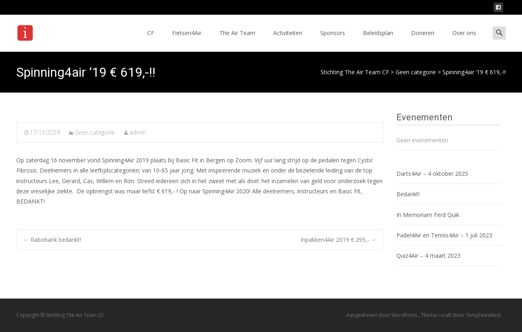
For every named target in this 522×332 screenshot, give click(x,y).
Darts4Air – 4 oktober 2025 (432, 173)
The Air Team (237, 40)
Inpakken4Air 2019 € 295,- (338, 239)
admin (137, 132)
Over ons (464, 40)
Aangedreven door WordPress (382, 315)
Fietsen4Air (186, 40)
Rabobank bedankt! (52, 239)
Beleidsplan (378, 40)
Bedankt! (408, 194)
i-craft (445, 315)
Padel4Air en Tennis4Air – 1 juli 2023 (444, 235)
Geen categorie (95, 132)
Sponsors (332, 40)
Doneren (422, 40)
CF (150, 40)
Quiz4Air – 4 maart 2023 (428, 255)
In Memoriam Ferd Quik (427, 215)
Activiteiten (287, 40)
